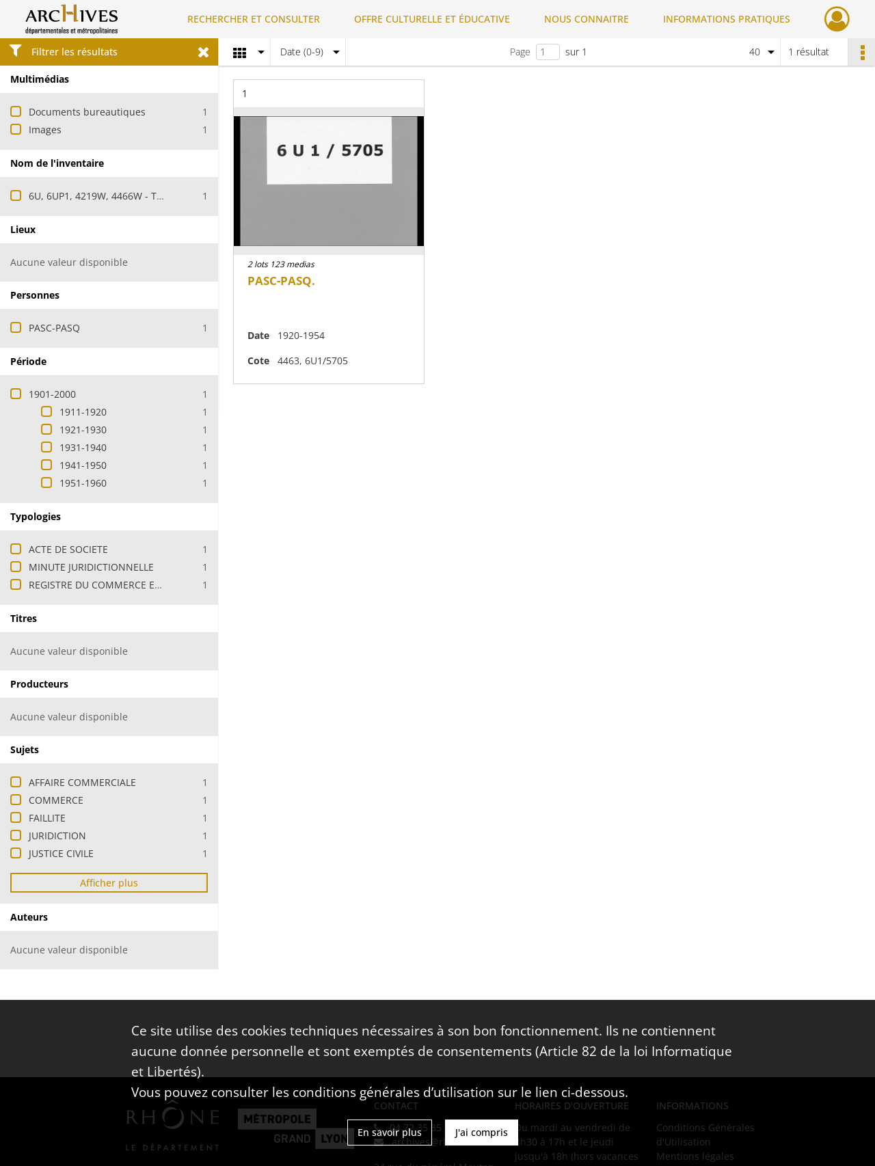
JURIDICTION (57, 835)
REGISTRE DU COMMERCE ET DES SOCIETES (128, 584)
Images (45, 129)
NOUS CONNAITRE (586, 18)
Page (520, 51)
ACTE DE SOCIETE (68, 549)
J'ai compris (481, 1132)
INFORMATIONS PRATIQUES (726, 18)
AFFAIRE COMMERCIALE (82, 782)
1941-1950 (83, 465)
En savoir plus (390, 1132)
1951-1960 (83, 482)
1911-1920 (83, 411)
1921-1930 (83, 429)
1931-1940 (83, 447)
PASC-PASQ (54, 327)
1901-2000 (52, 394)
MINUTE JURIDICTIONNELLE (91, 566)
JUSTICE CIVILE (61, 853)
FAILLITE (47, 817)
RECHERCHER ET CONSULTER (253, 18)
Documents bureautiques (87, 111)
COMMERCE (56, 800)
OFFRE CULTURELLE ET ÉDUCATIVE (432, 18)
